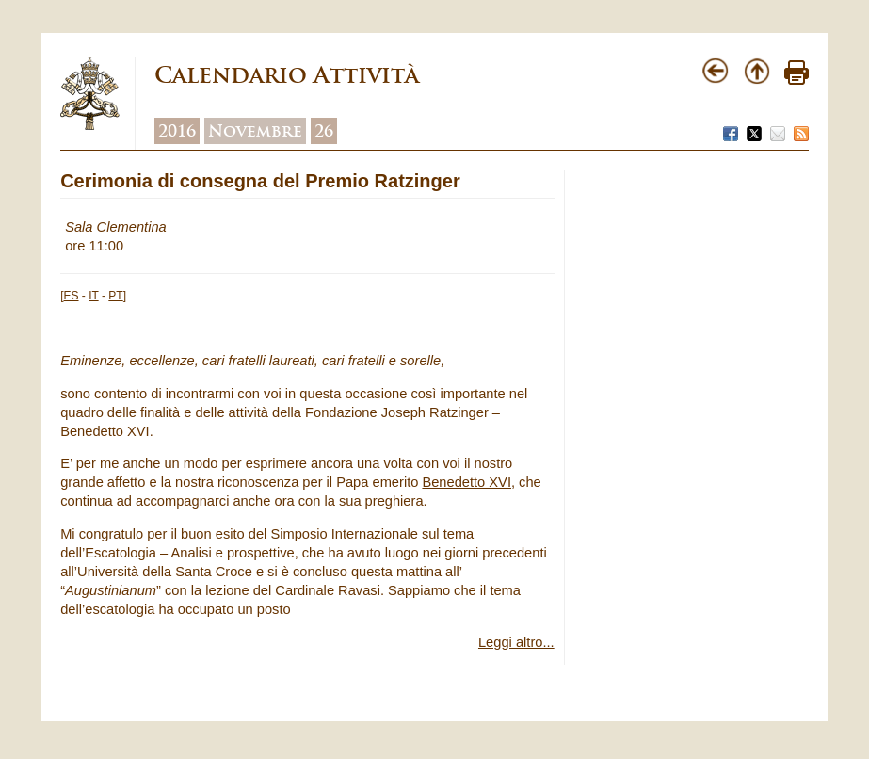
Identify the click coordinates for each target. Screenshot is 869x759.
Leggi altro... (516, 642)
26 (323, 131)
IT (93, 295)
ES (71, 295)
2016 (177, 131)
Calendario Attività (286, 74)
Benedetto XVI (466, 482)
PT (115, 295)
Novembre (255, 131)
